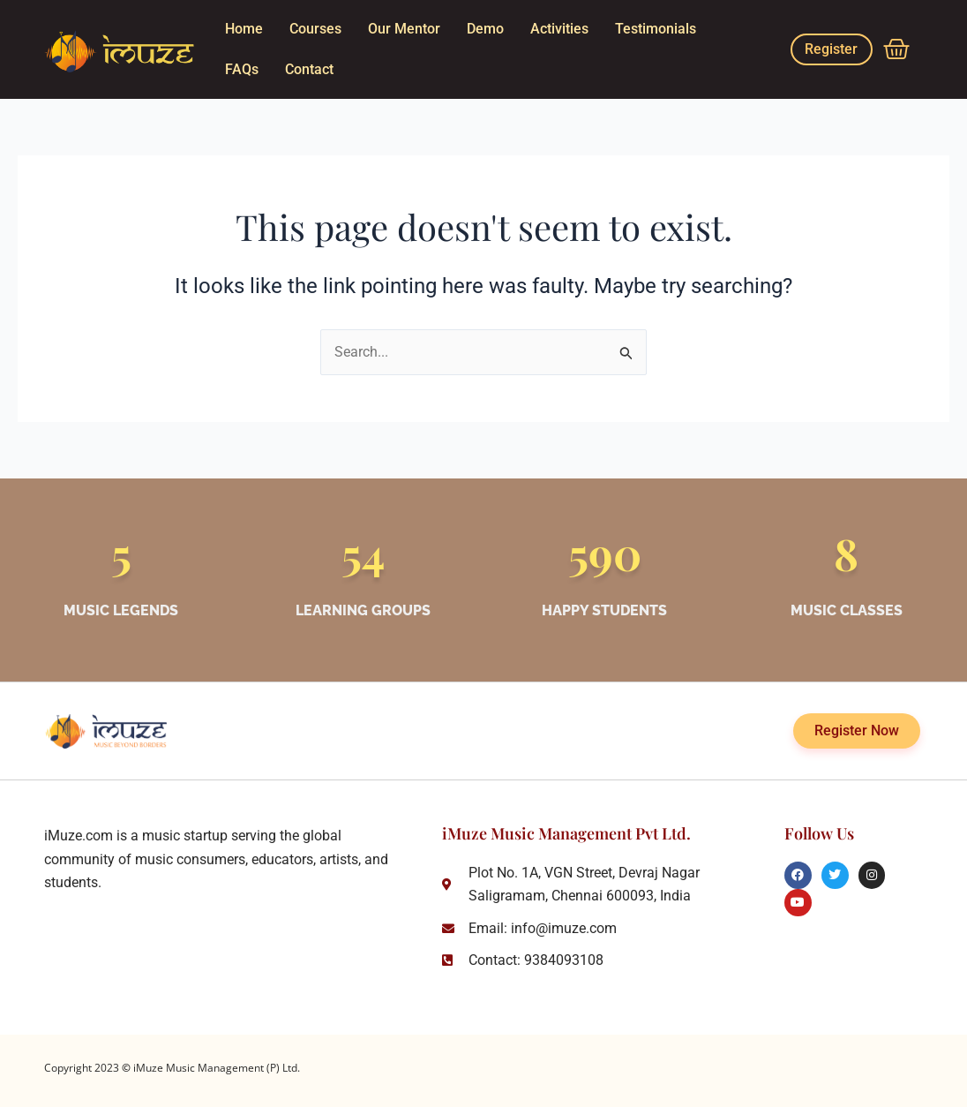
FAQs (242, 69)
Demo (485, 28)
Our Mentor (404, 28)
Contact (309, 69)
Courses (315, 28)
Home (244, 28)
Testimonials (655, 28)
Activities (559, 28)
